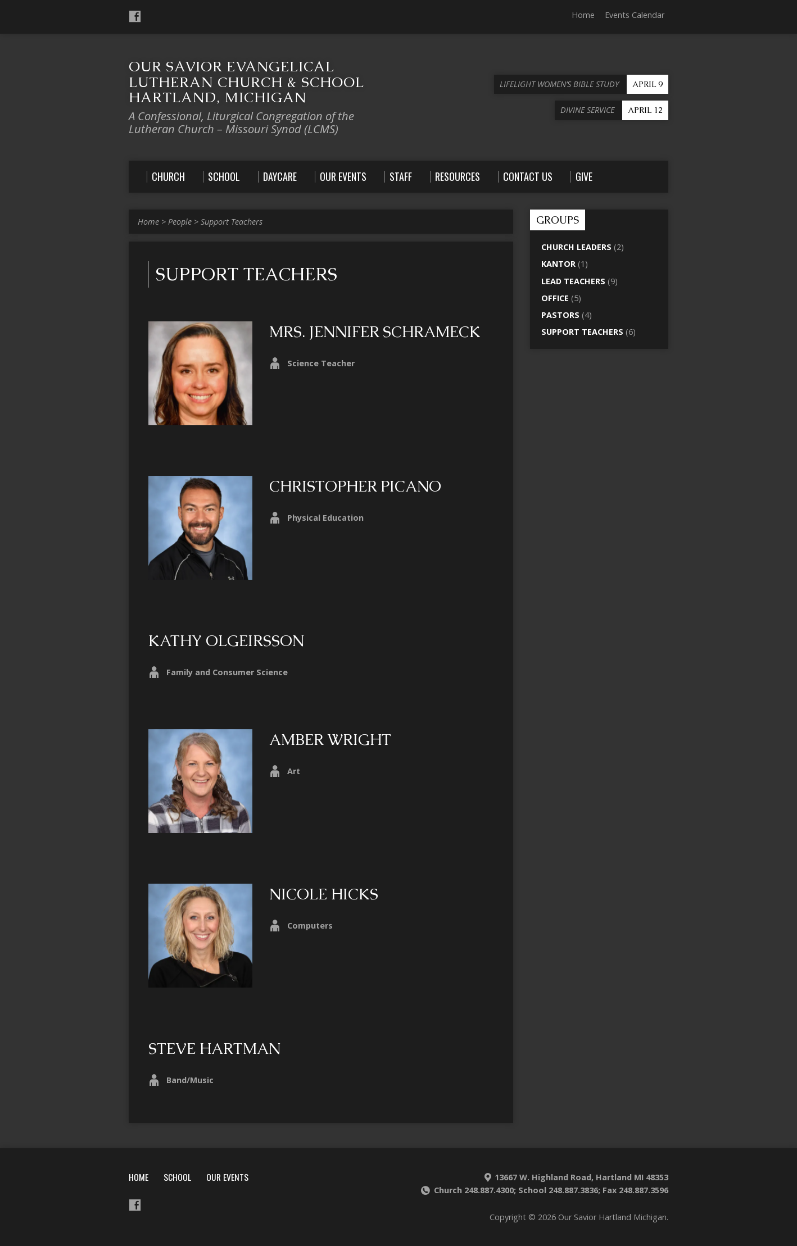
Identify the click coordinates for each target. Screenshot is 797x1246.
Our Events (227, 1177)
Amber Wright (330, 739)
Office (555, 298)
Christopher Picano (355, 486)
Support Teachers (231, 221)
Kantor (558, 263)
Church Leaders (576, 247)
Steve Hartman (214, 1048)
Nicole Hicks (323, 894)
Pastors (560, 315)
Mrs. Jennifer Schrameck (375, 332)
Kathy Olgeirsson (226, 641)
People (180, 221)
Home (583, 15)
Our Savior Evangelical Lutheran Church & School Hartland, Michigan (246, 81)
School (177, 1177)
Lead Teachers (573, 281)
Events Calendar (634, 15)
